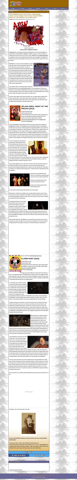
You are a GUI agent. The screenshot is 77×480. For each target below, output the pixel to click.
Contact (55, 8)
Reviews (38, 8)
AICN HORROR (43, 444)
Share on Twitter (39, 455)
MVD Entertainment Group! (36, 255)
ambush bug (32, 19)
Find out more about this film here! (28, 267)
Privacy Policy (37, 476)
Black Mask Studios (44, 55)
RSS (33, 476)
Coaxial (29, 8)
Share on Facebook (18, 455)
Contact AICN (42, 476)
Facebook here (42, 119)
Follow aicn (28, 452)
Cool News (21, 8)
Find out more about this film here (28, 119)
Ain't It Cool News (19, 3)
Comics (46, 8)
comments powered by (15, 469)
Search (63, 8)
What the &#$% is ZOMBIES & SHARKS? (29, 49)
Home (12, 8)
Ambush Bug (12, 52)
